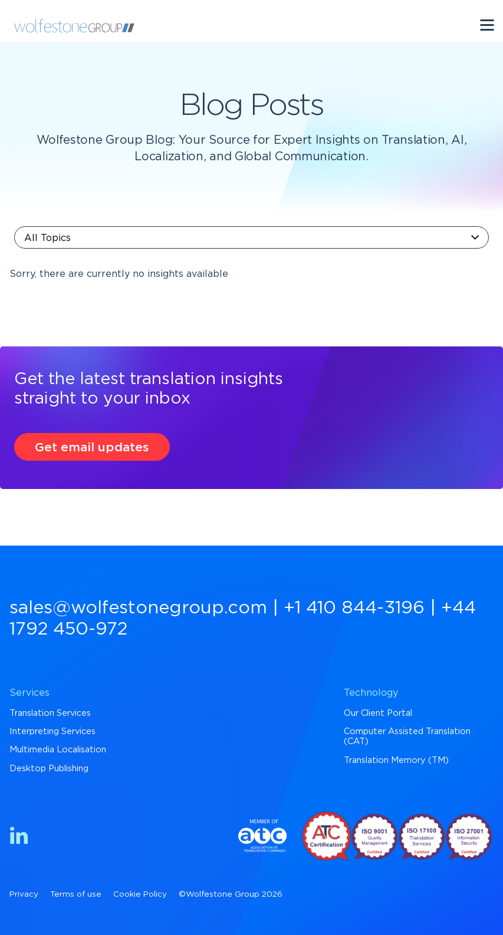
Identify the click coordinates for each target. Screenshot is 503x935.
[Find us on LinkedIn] (18, 837)
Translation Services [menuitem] (50, 713)
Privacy (23, 894)
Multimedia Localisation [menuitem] (57, 749)
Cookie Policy (140, 894)
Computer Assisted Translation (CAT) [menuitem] (407, 736)
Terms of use (75, 894)
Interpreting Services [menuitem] (52, 731)
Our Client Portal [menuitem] (378, 713)
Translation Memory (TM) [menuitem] (396, 760)
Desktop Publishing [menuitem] (48, 768)
